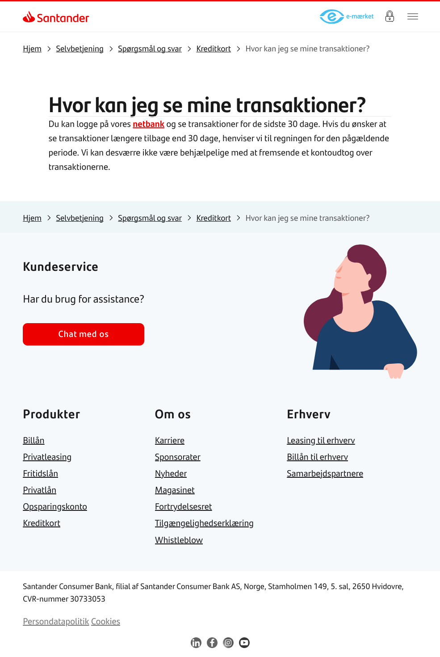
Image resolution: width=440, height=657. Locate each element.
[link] (30, 16)
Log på (389, 16)
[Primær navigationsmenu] (412, 16)
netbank (148, 123)
